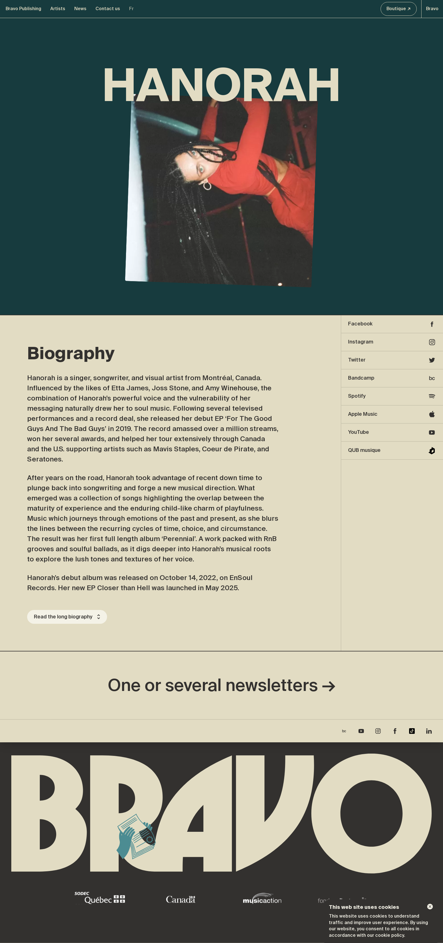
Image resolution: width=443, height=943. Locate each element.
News (80, 9)
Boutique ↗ (398, 9)
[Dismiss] (430, 906)
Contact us (107, 9)
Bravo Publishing (23, 9)
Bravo (432, 9)
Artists (57, 9)
